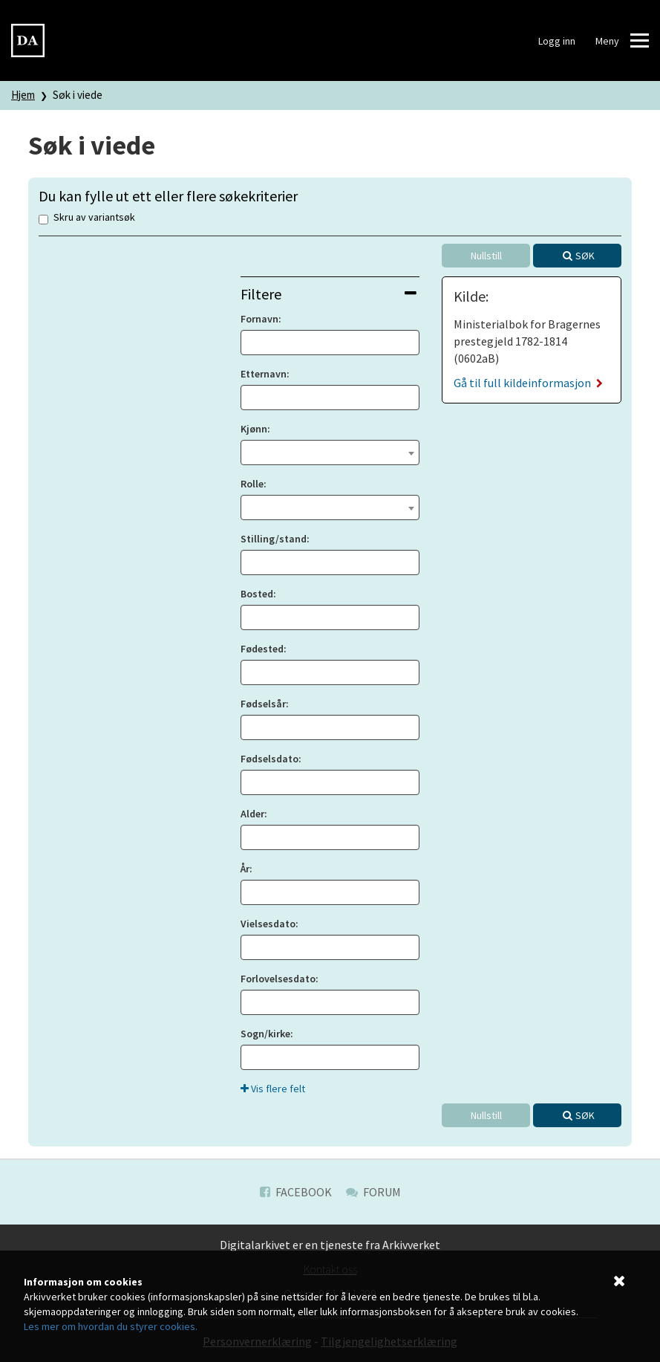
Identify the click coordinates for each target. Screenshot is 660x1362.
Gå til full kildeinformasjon (528, 382)
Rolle (252, 483)
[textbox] (330, 451)
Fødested (262, 648)
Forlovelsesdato (278, 978)
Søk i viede (77, 95)
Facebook (296, 1191)
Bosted (257, 593)
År (245, 868)
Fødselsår (263, 703)
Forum (373, 1191)
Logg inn (556, 41)
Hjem (23, 95)
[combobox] (330, 452)
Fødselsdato (269, 758)
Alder (252, 813)
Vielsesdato (268, 923)
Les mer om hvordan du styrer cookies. (110, 1326)
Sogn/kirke (265, 1033)
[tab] (330, 293)
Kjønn (254, 428)
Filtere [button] (329, 294)
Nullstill (486, 255)
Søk (585, 255)
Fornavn (259, 318)
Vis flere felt (273, 1088)
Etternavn (264, 373)
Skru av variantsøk (87, 218)
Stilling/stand (274, 538)
